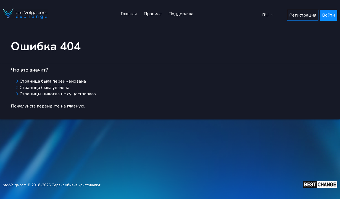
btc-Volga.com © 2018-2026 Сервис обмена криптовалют (51, 185)
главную (75, 106)
